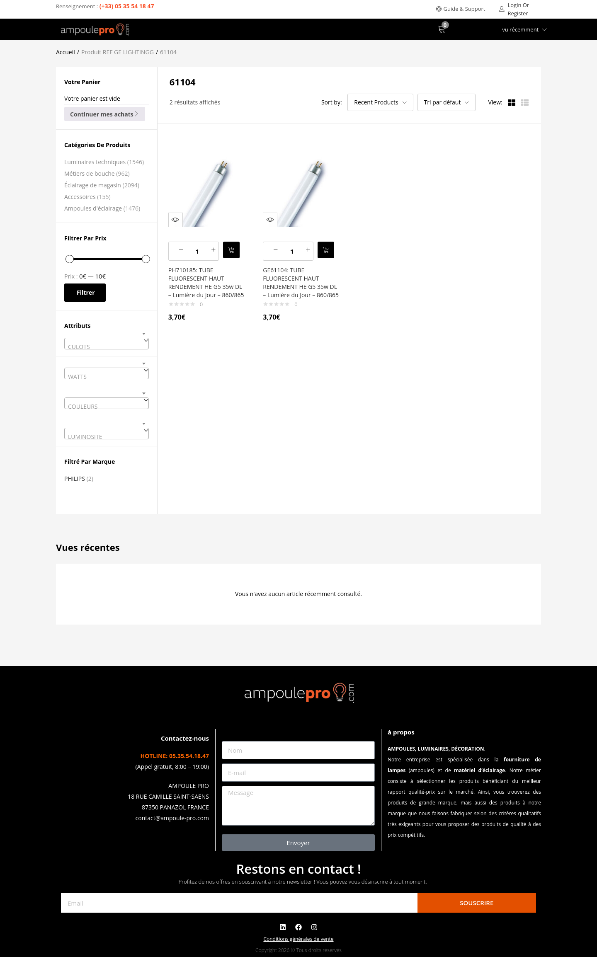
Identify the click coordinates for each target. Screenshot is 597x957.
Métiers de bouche (89, 173)
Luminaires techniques (95, 162)
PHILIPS (74, 478)
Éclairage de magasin (92, 185)
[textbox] (106, 347)
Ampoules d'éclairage (93, 208)
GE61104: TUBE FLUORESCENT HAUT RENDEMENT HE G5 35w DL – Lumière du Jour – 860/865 (299, 280)
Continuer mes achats (104, 114)
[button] (460, 9)
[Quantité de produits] (201, 245)
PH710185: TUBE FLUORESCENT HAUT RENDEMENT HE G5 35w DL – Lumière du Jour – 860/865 (205, 280)
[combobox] (106, 343)
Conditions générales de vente (298, 938)
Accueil (65, 52)
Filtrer (86, 292)
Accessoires (80, 197)
